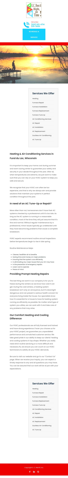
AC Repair (36, 123)
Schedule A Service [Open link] (34, 34)
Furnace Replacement (40, 111)
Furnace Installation (39, 107)
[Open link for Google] (38, 471)
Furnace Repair (38, 103)
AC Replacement (38, 131)
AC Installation (37, 127)
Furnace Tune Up (38, 115)
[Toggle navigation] (9, 43)
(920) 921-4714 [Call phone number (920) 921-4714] (37, 24)
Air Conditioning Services (41, 119)
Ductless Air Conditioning (41, 135)
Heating (35, 98)
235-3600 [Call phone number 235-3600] (35, 26)
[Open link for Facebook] (30, 471)
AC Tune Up (36, 139)
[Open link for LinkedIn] (34, 471)
